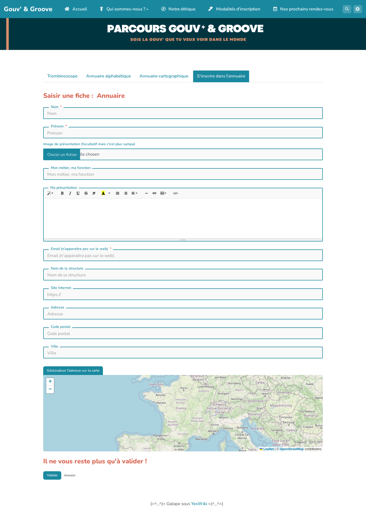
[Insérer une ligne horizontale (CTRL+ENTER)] (156, 198)
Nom (57, 112)
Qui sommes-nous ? (158, 7)
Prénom (59, 131)
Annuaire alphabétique (108, 81)
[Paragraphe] (144, 198)
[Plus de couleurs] (115, 198)
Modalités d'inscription (269, 7)
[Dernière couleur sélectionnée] (109, 198)
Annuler (75, 484)
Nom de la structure (67, 274)
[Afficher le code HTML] (188, 198)
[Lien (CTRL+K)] (165, 198)
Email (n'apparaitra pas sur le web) (81, 255)
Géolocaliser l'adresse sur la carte (80, 378)
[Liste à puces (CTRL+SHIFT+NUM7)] (124, 198)
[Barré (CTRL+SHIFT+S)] (90, 198)
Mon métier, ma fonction (70, 172)
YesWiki (199, 514)
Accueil (110, 7)
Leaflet (267, 457)
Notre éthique (212, 7)
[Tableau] (176, 198)
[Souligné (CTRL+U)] (81, 198)
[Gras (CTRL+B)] (64, 198)
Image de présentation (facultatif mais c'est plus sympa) (89, 149)
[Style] (52, 198)
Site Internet (61, 293)
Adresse (57, 313)
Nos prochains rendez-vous (196, 16)
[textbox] (183, 224)
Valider (54, 484)
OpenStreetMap (292, 457)
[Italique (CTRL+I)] (73, 198)
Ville (54, 352)
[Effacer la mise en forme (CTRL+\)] (99, 198)
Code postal (60, 332)
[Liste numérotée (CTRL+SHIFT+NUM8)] (132, 198)
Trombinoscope (62, 81)
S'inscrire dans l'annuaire (221, 81)
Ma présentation (63, 192)
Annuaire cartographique (164, 81)
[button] (50, 390)
